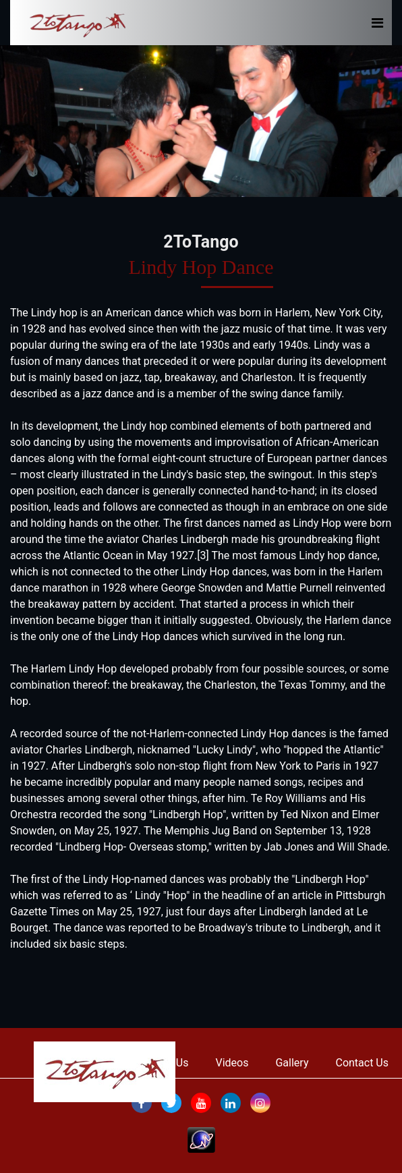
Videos (232, 1062)
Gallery (291, 1062)
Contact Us (362, 1062)
